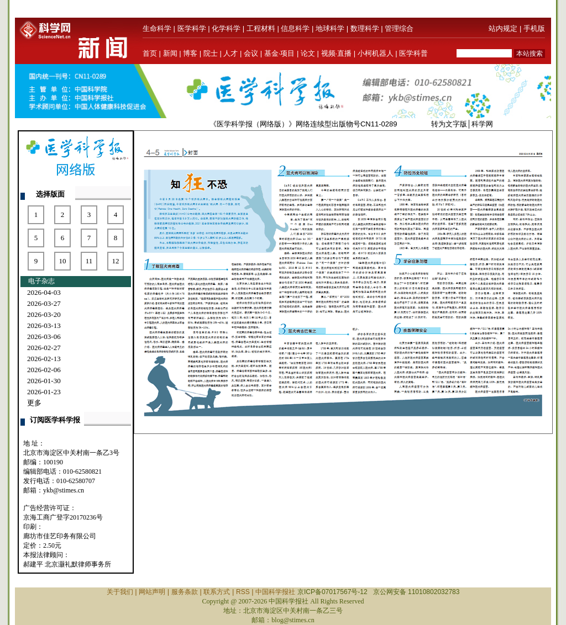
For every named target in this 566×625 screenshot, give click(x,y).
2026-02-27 (44, 347)
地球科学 (330, 28)
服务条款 (184, 592)
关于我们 (120, 592)
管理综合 (399, 28)
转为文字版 (449, 124)
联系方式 (216, 592)
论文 (308, 53)
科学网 (482, 124)
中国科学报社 (275, 592)
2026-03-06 (44, 336)
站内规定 (503, 28)
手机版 (534, 28)
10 (62, 261)
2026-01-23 (44, 392)
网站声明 (152, 592)
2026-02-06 (44, 370)
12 (115, 261)
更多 (34, 403)
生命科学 (157, 28)
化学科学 (226, 28)
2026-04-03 (44, 292)
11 (89, 261)
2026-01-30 (44, 381)
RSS (243, 592)
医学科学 (191, 28)
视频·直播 (336, 53)
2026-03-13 (44, 325)
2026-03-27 (44, 303)
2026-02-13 (44, 358)
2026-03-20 (44, 314)
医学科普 (413, 53)
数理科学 (364, 28)
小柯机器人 (376, 53)
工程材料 (261, 28)
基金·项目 (279, 53)
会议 (251, 53)
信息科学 (295, 28)
